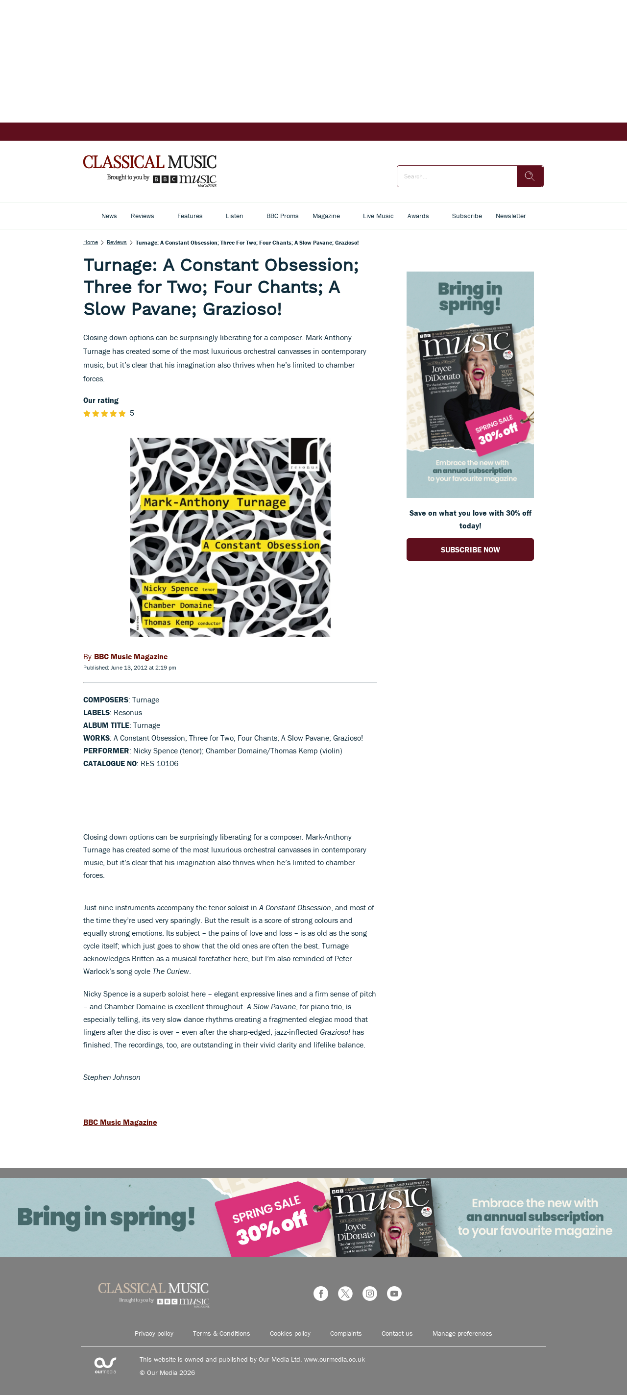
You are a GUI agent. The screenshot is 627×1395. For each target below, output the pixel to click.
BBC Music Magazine (120, 1122)
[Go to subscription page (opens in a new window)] (470, 495)
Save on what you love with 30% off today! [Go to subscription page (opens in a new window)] (470, 519)
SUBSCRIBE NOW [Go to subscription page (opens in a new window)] (470, 549)
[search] (530, 176)
